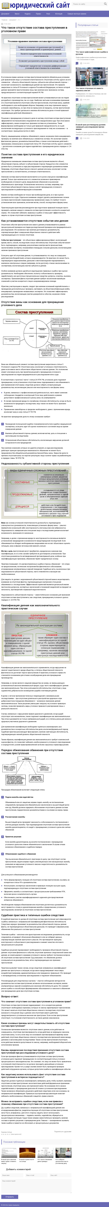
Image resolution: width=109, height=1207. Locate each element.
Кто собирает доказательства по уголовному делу (62, 1161)
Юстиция (58, 14)
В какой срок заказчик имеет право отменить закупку (8, 1161)
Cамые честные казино (77, 14)
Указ (48, 14)
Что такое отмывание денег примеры (44, 1160)
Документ (5, 14)
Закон (17, 14)
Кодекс (28, 14)
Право (38, 14)
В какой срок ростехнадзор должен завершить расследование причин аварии (90, 127)
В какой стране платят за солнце (26, 1160)
